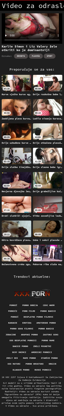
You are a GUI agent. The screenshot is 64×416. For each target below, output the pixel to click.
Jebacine (11, 334)
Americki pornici (41, 352)
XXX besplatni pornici (23, 340)
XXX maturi (14, 364)
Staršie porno (49, 358)
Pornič (13, 305)
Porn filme (28, 311)
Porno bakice (48, 311)
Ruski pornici (43, 370)
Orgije (52, 364)
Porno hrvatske (35, 364)
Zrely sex (12, 358)
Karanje (12, 323)
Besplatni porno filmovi (38, 317)
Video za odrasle (19, 406)
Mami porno (29, 358)
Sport (49, 56)
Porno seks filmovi (21, 328)
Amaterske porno (46, 323)
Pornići (12, 311)
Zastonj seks (50, 334)
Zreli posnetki (42, 346)
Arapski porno (29, 334)
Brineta (21, 56)
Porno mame (48, 340)
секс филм (48, 305)
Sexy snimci (19, 352)
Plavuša (36, 56)
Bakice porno (20, 346)
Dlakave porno (21, 370)
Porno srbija (30, 305)
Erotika (26, 323)
